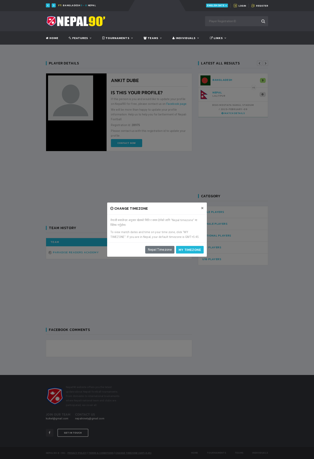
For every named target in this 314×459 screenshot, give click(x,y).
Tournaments (116, 38)
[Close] (202, 208)
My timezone (190, 249)
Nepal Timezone (160, 250)
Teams (151, 38)
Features (78, 38)
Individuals (184, 38)
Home (52, 38)
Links (216, 38)
